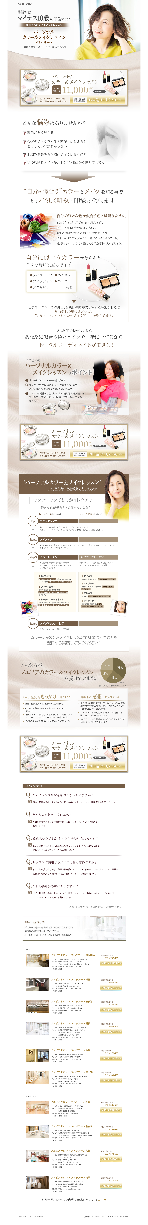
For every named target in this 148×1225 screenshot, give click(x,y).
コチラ (102, 1199)
